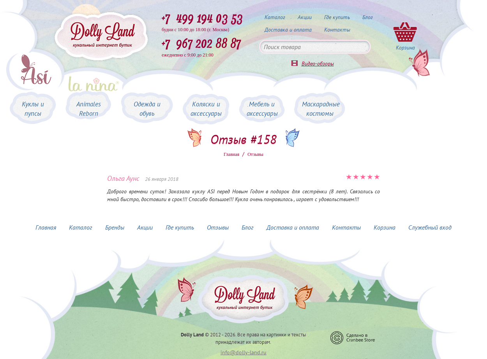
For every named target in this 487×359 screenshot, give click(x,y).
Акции (305, 17)
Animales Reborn (88, 109)
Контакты (337, 29)
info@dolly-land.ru (243, 352)
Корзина (384, 227)
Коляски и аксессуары (206, 109)
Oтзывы (255, 154)
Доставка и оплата (288, 29)
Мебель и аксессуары (262, 109)
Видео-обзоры (318, 63)
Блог (367, 17)
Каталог (275, 17)
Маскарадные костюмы (321, 109)
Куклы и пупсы (33, 109)
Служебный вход (430, 227)
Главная (231, 154)
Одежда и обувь (147, 109)
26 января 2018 (161, 179)
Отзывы (218, 227)
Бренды (114, 227)
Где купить (337, 17)
